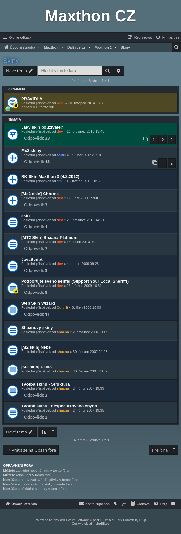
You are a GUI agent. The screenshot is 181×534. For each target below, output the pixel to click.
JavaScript (32, 259)
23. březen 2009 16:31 (84, 285)
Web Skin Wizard (38, 303)
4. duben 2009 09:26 (83, 264)
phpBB (58, 520)
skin (25, 215)
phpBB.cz (102, 523)
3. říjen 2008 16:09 (86, 307)
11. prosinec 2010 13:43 (85, 131)
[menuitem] (167, 37)
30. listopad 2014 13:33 (86, 103)
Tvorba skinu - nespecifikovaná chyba (59, 406)
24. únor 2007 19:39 (88, 388)
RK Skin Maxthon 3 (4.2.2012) (50, 176)
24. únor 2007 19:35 (88, 410)
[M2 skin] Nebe (36, 347)
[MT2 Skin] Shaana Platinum (49, 237)
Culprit (62, 307)
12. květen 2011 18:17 (83, 181)
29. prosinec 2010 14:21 (85, 220)
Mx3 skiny (31, 150)
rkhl (60, 181)
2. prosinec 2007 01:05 (90, 332)
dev (60, 131)
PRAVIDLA (31, 98)
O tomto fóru (45, 107)
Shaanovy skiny (37, 327)
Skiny (11, 60)
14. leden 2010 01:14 (83, 242)
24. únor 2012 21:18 (85, 155)
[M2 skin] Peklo (36, 367)
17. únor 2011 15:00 (82, 198)
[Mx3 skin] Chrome (40, 193)
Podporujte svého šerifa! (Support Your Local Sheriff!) (75, 281)
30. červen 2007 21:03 (90, 351)
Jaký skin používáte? (42, 127)
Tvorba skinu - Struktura (45, 384)
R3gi (60, 103)
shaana (63, 332)
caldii (61, 155)
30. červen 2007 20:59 (90, 371)
